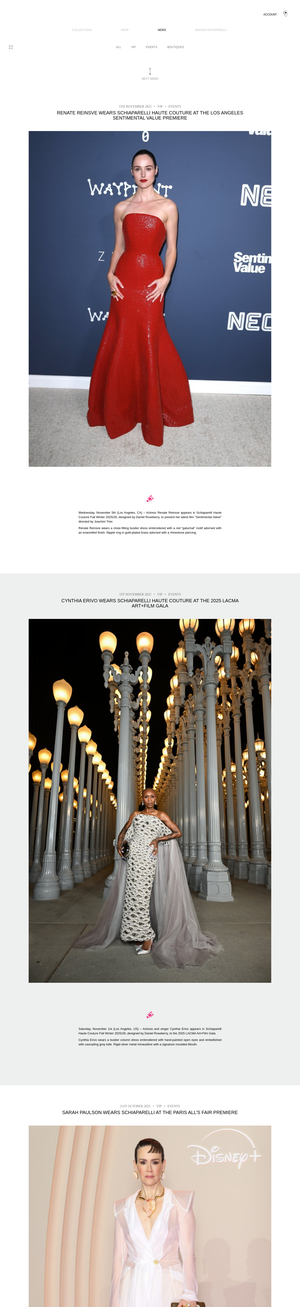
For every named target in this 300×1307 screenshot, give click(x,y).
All (118, 47)
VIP (133, 47)
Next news (150, 78)
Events (151, 47)
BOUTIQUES (175, 47)
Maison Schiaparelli (211, 30)
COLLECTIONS (82, 30)
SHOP (125, 30)
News (162, 30)
